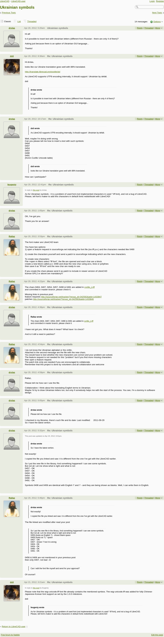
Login (152, 1)
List (19, 21)
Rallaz (12, 236)
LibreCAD (4, 1)
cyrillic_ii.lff (89, 287)
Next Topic (157, 13)
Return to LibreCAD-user (13, 626)
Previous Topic (9, 13)
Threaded (32, 21)
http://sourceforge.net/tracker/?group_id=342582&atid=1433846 (63, 299)
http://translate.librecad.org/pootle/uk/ (42, 71)
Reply (139, 28)
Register (160, 1)
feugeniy (11, 184)
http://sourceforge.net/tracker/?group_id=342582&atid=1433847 (71, 297)
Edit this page (157, 635)
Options (157, 21)
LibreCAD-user (18, 1)
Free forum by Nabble (10, 635)
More (157, 28)
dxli (12, 56)
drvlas (12, 28)
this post (36, 190)
